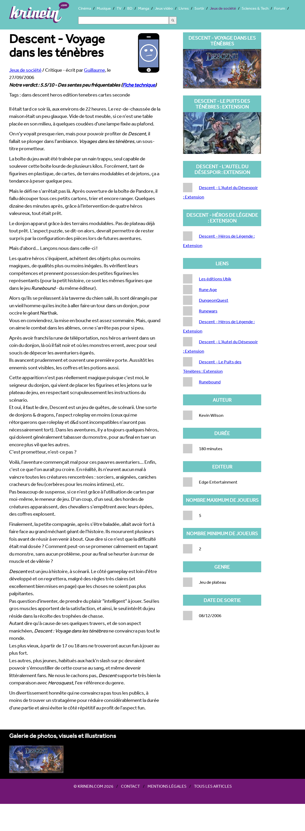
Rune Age (208, 289)
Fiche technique (139, 85)
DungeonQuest (213, 300)
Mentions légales (167, 786)
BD (129, 8)
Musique (104, 8)
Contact (130, 786)
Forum (279, 8)
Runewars (208, 311)
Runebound (210, 381)
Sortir (199, 8)
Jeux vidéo (164, 8)
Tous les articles (213, 786)
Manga (143, 8)
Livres (184, 8)
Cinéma (84, 8)
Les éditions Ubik (215, 278)
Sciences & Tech (255, 8)
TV (119, 8)
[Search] (123, 20)
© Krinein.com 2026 (93, 786)
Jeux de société (223, 8)
